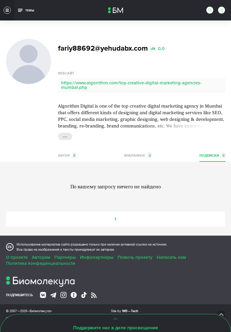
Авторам (41, 257)
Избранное (138, 155)
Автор (67, 155)
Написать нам (171, 257)
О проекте (17, 257)
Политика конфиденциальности (40, 263)
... (65, 136)
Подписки (212, 155)
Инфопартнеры (96, 257)
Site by (124, 311)
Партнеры (65, 257)
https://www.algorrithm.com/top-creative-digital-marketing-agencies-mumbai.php (131, 85)
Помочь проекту (135, 257)
